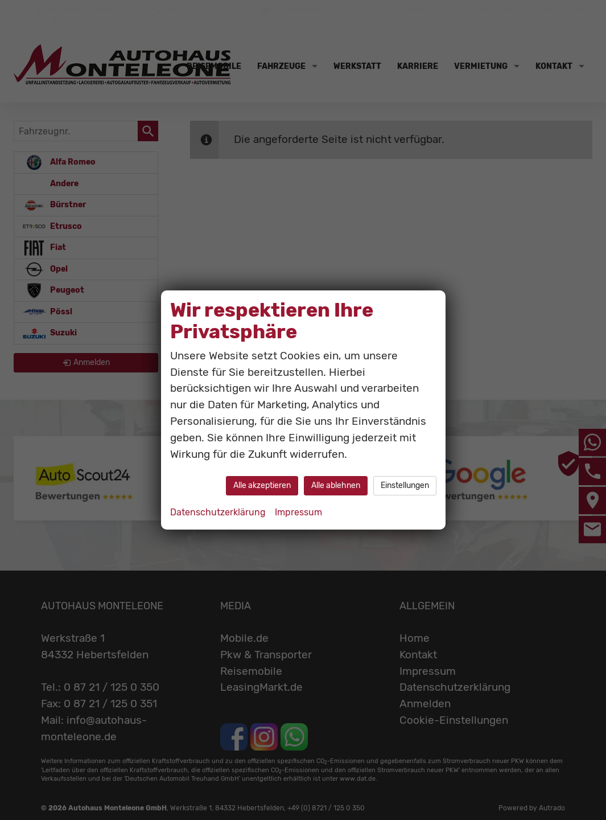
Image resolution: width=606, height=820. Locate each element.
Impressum (298, 512)
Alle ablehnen (335, 485)
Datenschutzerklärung (218, 512)
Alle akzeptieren (262, 485)
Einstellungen (405, 485)
